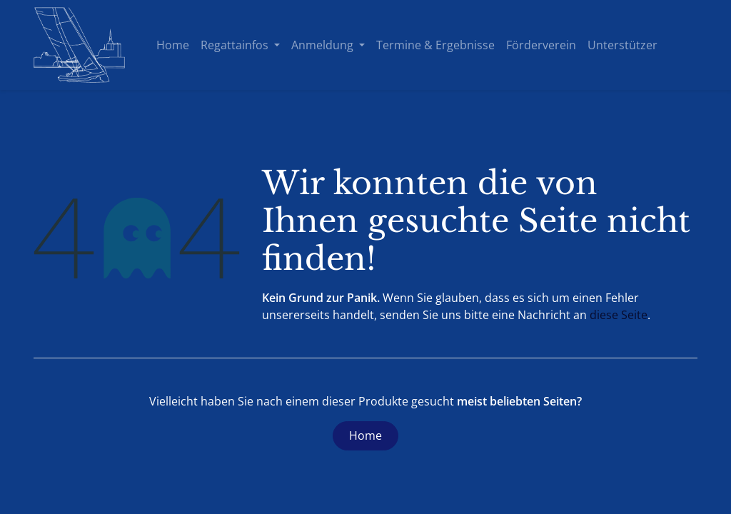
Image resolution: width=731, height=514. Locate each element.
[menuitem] (173, 45)
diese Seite (618, 315)
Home (365, 435)
